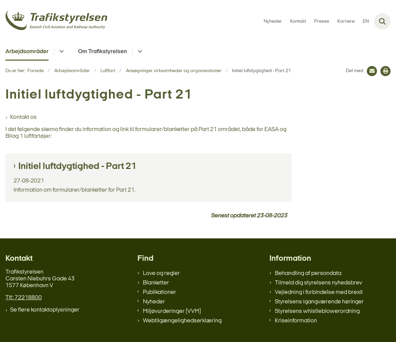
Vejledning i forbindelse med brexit (319, 292)
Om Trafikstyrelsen (102, 52)
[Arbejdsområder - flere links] (60, 51)
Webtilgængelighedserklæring (182, 321)
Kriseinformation (296, 321)
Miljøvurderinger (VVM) (172, 311)
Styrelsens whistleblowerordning (317, 311)
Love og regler (161, 273)
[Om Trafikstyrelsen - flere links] (139, 51)
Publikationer (159, 292)
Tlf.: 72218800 (23, 298)
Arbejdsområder (27, 52)
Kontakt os (23, 117)
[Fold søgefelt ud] (382, 21)
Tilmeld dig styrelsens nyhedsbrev (318, 283)
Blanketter (156, 283)
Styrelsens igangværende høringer (319, 302)
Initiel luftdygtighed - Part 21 (77, 166)
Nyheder (154, 302)
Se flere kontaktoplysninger (44, 310)
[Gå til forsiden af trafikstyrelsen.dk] (53, 21)
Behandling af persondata (308, 273)
